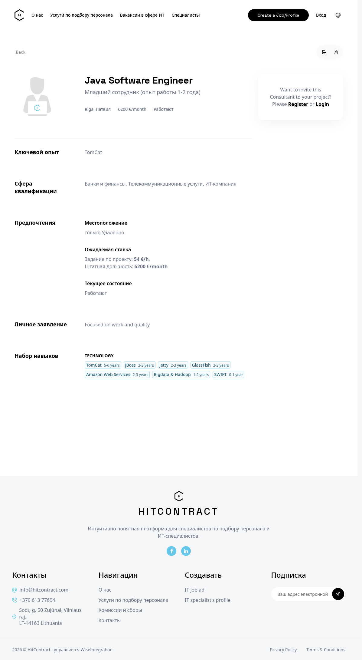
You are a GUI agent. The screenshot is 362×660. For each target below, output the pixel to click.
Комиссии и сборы (120, 610)
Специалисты (186, 15)
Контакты (110, 620)
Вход (321, 15)
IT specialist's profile (207, 600)
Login (322, 104)
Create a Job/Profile (278, 15)
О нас (37, 15)
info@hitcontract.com (40, 590)
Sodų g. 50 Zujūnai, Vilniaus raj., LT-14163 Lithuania (46, 616)
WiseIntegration (97, 649)
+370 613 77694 (33, 600)
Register (298, 104)
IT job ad (194, 590)
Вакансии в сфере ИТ (142, 15)
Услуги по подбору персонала (81, 15)
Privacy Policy (283, 649)
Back (20, 52)
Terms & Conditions (325, 649)
